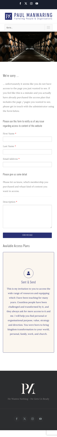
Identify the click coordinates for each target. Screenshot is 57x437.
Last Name (9, 146)
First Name (9, 133)
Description (10, 201)
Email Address (11, 158)
